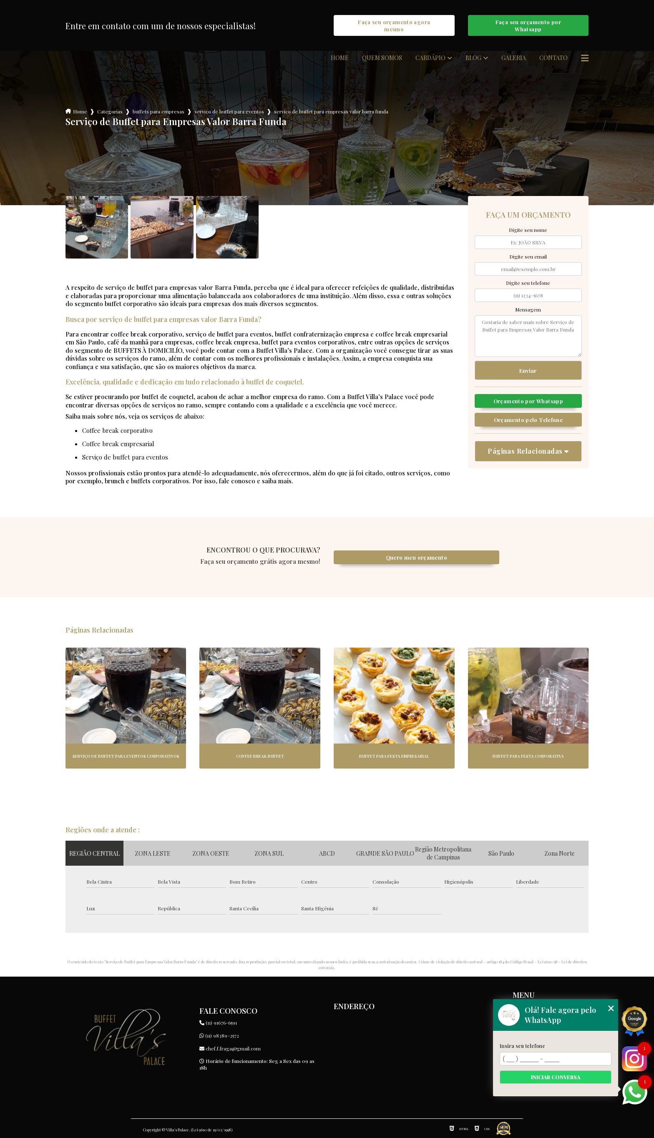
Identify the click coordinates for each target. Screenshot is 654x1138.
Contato (553, 58)
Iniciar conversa (555, 1077)
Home (340, 58)
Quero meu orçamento (416, 557)
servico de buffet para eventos (229, 111)
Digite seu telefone (528, 282)
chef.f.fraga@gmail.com (230, 1048)
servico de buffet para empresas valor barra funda (331, 111)
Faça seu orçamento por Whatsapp (528, 25)
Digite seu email (528, 256)
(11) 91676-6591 (218, 1022)
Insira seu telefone (522, 1046)
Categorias (110, 111)
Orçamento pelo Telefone (528, 419)
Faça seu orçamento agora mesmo (394, 25)
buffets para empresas (158, 111)
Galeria (513, 58)
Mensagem (528, 309)
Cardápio (430, 58)
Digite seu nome (528, 229)
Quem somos (382, 58)
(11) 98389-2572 (219, 1035)
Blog (473, 58)
